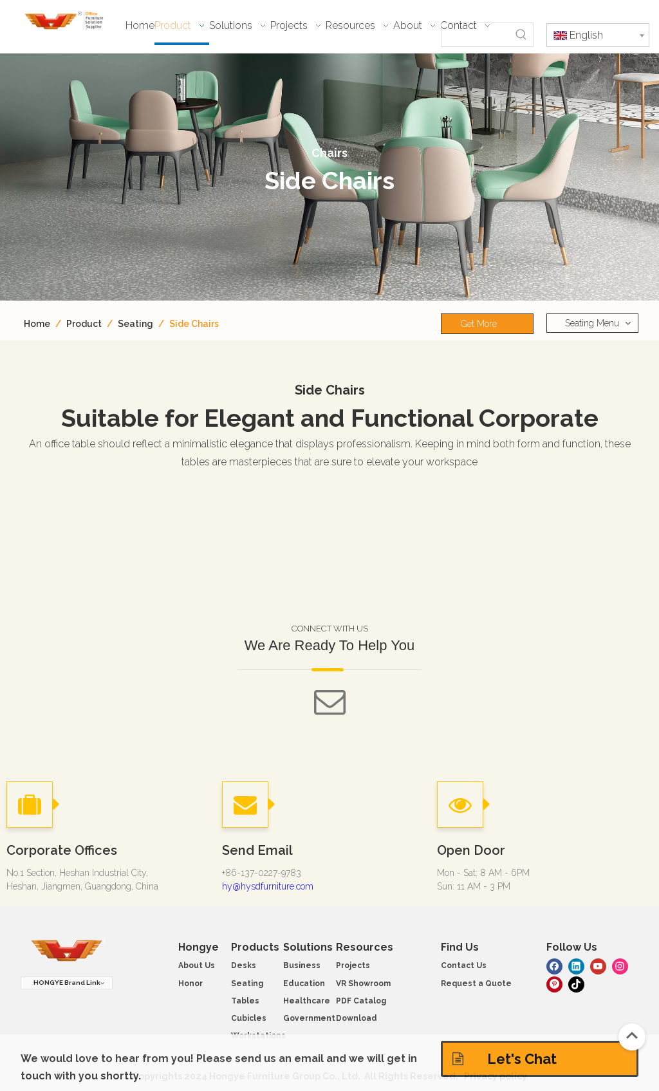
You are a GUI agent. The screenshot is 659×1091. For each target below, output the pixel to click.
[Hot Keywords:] (521, 34)
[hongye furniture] (67, 951)
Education (304, 983)
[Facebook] (554, 965)
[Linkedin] (576, 965)
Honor (190, 983)
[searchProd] (475, 34)
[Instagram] (620, 965)
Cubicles (248, 1018)
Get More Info (479, 326)
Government (309, 1018)
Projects (353, 965)
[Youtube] (598, 965)
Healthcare (306, 1000)
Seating (247, 983)
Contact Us (464, 965)
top (632, 1035)
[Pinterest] (554, 983)
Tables (245, 1000)
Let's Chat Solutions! (504, 1063)
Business (301, 965)
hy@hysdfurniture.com (267, 886)
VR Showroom (363, 983)
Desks (243, 965)
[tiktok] (576, 983)
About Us (196, 965)
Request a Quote (476, 983)
